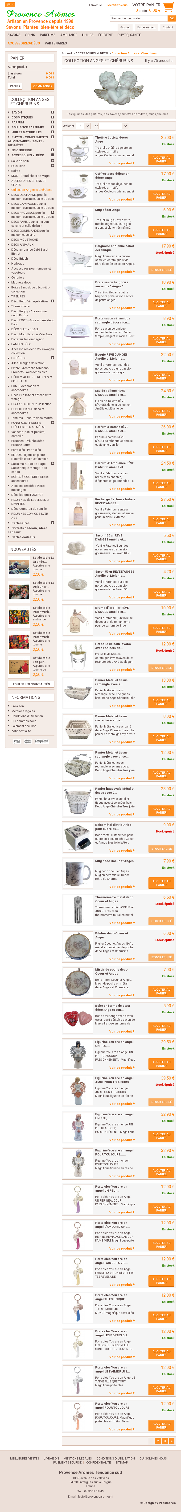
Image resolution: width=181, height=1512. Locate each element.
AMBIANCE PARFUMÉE (28, 127)
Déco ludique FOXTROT (27, 495)
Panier (17, 58)
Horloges (17, 263)
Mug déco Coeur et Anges (114, 861)
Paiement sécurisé (24, 726)
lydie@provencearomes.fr (95, 1496)
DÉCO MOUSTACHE (24, 239)
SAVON (17, 112)
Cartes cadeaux (23, 537)
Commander (42, 86)
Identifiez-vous (117, 5)
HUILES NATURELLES (26, 132)
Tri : (95, 126)
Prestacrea (167, 1503)
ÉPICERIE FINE (22, 150)
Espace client (146, 27)
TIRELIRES (18, 296)
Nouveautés (23, 549)
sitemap (121, 1462)
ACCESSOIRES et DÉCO (28, 155)
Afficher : (69, 126)
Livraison (18, 706)
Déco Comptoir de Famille (29, 508)
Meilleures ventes (24, 1458)
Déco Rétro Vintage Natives (30, 301)
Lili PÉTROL (18, 358)
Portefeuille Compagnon (27, 339)
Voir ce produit (120, 163)
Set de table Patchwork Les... (41, 637)
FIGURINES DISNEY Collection (31, 404)
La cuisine (18, 166)
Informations (25, 697)
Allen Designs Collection (28, 363)
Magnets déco (21, 282)
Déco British (19, 258)
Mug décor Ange (107, 210)
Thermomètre (20, 306)
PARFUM (18, 122)
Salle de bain (20, 161)
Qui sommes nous (24, 721)
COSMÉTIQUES (22, 117)
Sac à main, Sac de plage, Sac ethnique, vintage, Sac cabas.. (29, 468)
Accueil (67, 53)
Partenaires (20, 523)
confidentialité (21, 731)
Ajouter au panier (161, 159)
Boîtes (15, 171)
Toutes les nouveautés (31, 684)
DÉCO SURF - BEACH (25, 329)
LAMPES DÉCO (21, 344)
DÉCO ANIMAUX (22, 244)
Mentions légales (23, 711)
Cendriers (17, 277)
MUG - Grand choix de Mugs (30, 176)
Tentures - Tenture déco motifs (32, 418)
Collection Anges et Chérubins (31, 190)
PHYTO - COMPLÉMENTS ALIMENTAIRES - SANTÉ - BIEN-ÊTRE (28, 141)
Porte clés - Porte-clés (26, 450)
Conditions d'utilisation (27, 716)
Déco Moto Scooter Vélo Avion (32, 334)
